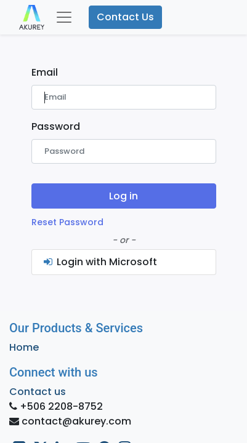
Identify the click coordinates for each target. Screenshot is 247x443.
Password (55, 126)
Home (24, 347)
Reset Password (67, 222)
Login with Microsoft (100, 262)
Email (44, 72)
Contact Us (125, 17)
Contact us (37, 392)
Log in (123, 196)
